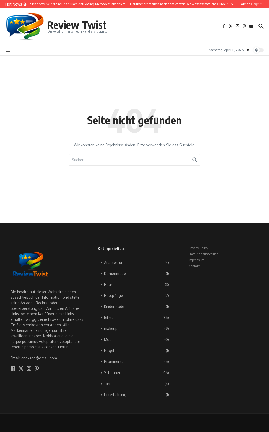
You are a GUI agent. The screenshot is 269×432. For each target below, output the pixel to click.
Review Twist (77, 24)
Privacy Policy (198, 248)
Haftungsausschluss (203, 254)
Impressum (196, 260)
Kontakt (194, 266)
